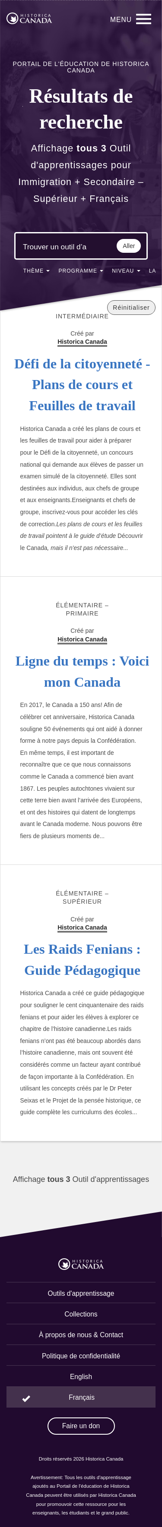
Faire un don (81, 1426)
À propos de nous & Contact (81, 1334)
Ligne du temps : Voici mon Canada (82, 671)
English (81, 1376)
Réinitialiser (131, 307)
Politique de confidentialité (81, 1356)
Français (82, 1397)
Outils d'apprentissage (81, 1293)
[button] (36, 273)
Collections (80, 1314)
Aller (129, 245)
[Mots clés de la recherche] (55, 247)
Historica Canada (82, 639)
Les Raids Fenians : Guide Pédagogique (82, 959)
